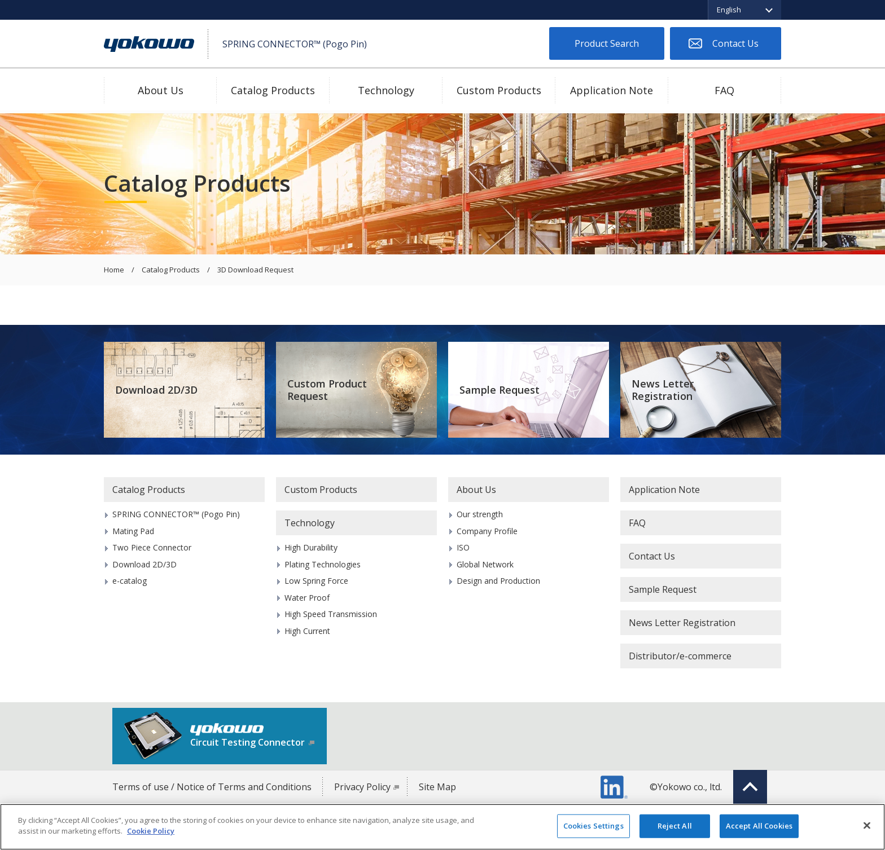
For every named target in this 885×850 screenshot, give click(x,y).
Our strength (480, 514)
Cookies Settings (593, 826)
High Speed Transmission (330, 614)
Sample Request (499, 390)
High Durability (311, 547)
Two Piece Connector (151, 547)
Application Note (611, 90)
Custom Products (499, 90)
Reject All (675, 826)
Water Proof (307, 597)
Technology (386, 90)
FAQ (724, 90)
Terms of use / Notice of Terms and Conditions (212, 787)
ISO (463, 547)
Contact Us (735, 43)
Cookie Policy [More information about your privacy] (150, 831)
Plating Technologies (322, 564)
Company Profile (487, 531)
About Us (160, 90)
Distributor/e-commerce (680, 656)
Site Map (437, 787)
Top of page (750, 787)
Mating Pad (133, 531)
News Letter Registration (663, 390)
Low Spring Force (316, 580)
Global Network (485, 564)
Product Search (607, 43)
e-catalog (129, 580)
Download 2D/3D (156, 390)
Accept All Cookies (759, 826)
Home (114, 270)
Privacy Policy (362, 787)
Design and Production (498, 580)
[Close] (867, 825)
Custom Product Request (327, 390)
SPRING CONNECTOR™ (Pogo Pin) (176, 514)
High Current (307, 631)
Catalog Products (273, 90)
